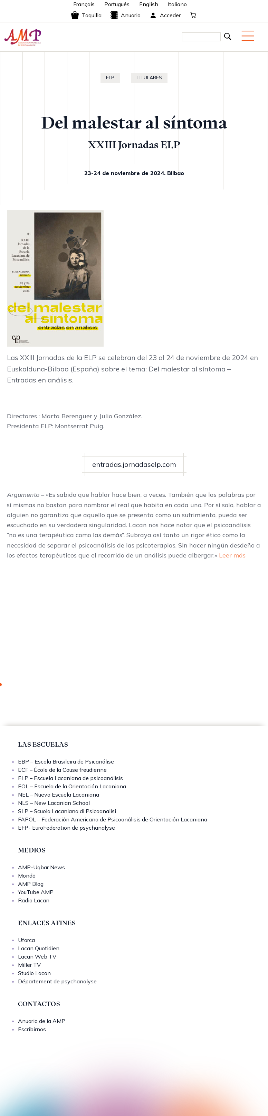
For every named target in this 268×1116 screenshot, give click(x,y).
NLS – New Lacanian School (54, 802)
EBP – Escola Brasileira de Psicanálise (66, 761)
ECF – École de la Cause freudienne (62, 769)
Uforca (26, 939)
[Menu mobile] (248, 36)
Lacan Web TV (37, 956)
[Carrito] (193, 15)
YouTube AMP (36, 892)
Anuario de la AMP (41, 1020)
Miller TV (29, 964)
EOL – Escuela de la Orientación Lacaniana (72, 786)
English (148, 4)
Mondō (27, 875)
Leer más (232, 555)
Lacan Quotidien (38, 948)
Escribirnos (32, 1029)
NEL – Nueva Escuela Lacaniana (58, 794)
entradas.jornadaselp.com (134, 464)
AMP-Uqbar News (41, 867)
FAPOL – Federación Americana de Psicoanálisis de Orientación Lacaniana (112, 819)
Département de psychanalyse (57, 981)
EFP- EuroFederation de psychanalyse (66, 827)
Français (84, 4)
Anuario (125, 15)
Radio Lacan (33, 900)
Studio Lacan (34, 973)
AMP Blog (31, 883)
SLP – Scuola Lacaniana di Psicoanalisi (67, 811)
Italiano (177, 4)
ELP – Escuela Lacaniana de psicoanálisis (70, 778)
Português (117, 4)
